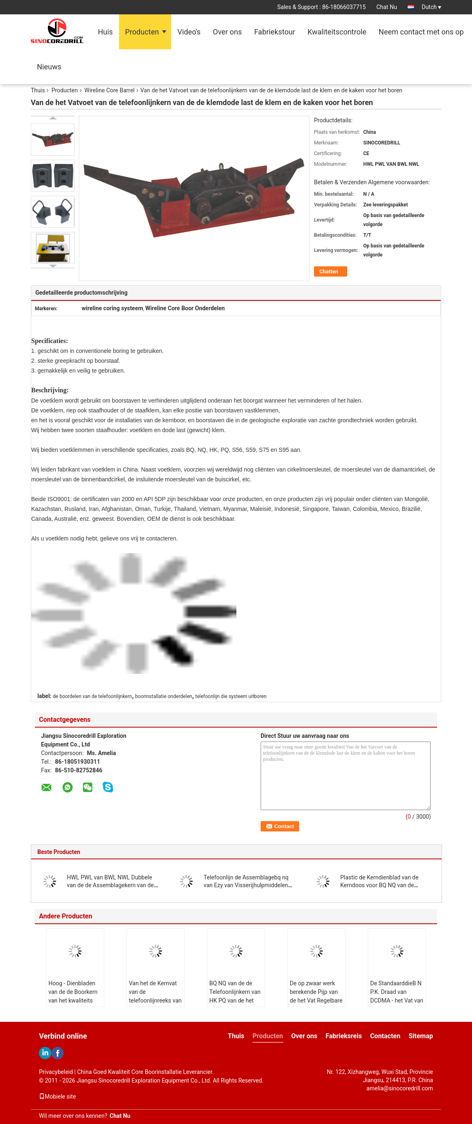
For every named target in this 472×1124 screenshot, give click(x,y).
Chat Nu (386, 7)
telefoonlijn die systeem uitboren (231, 696)
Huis (105, 31)
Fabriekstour (274, 31)
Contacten (385, 1036)
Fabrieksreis (343, 1036)
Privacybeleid (56, 1072)
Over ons (227, 31)
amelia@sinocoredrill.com (400, 1088)
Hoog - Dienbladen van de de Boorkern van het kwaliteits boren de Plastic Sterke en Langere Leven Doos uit (72, 1005)
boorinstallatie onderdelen (163, 696)
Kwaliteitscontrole (336, 31)
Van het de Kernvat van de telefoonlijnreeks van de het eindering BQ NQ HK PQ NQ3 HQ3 (155, 1000)
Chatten (328, 271)
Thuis (38, 90)
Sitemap (420, 1036)
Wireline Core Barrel (110, 90)
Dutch (431, 7)
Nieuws (49, 66)
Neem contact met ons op (421, 31)
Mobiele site (57, 1096)
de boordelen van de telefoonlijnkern (92, 696)
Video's (188, 31)
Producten (142, 31)
